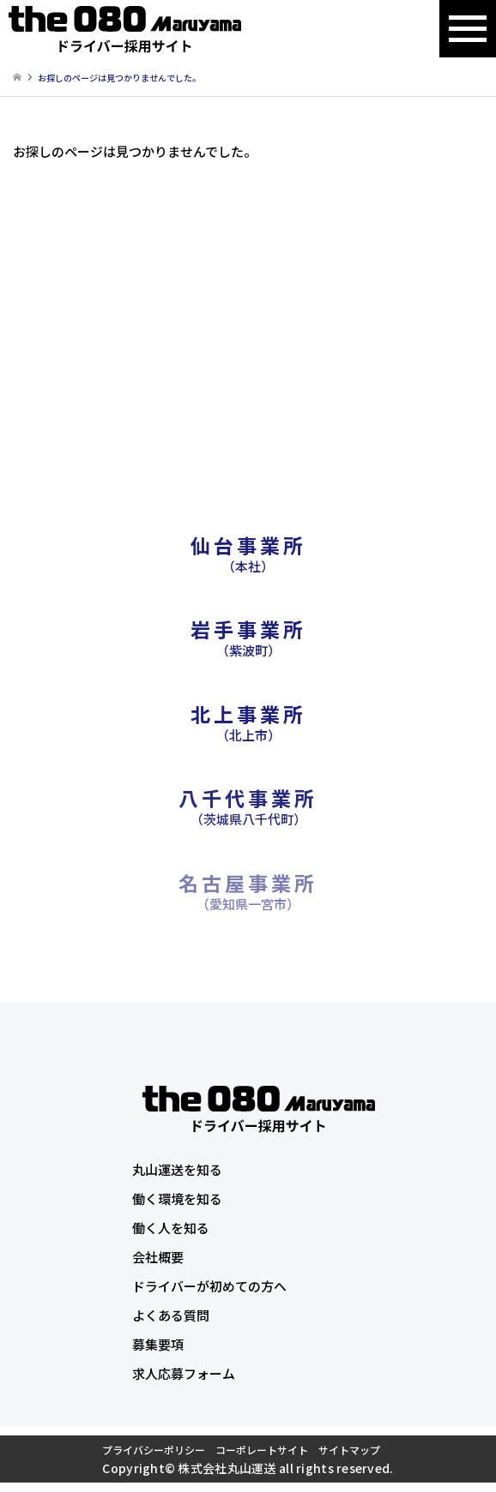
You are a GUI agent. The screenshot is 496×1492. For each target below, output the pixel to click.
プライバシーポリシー (153, 1449)
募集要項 (158, 1344)
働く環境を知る (177, 1198)
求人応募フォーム (183, 1373)
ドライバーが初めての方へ (209, 1286)
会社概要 (158, 1257)
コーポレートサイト (261, 1449)
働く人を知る (170, 1228)
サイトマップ (349, 1449)
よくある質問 (170, 1315)
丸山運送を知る (177, 1169)
